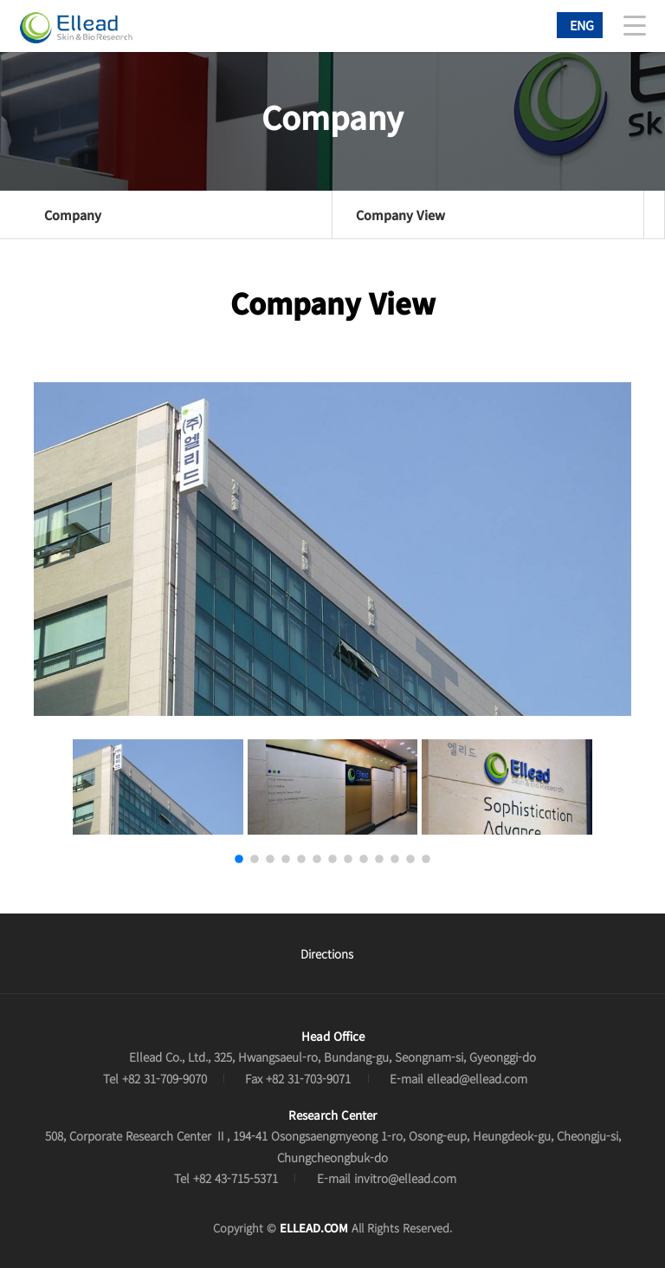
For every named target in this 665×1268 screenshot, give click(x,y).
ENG (582, 25)
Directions (326, 953)
